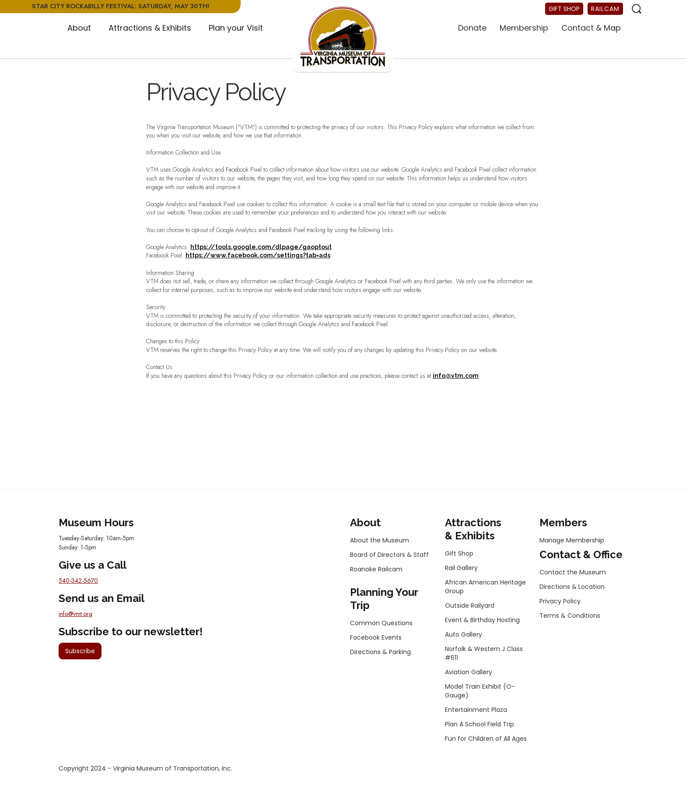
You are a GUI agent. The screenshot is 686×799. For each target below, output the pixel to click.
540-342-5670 (78, 580)
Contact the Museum (572, 572)
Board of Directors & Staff (389, 554)
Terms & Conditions (569, 615)
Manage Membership (571, 540)
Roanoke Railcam (376, 569)
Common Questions (381, 623)
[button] (79, 28)
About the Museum (379, 540)
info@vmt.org (75, 613)
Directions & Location (572, 586)
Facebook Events (376, 637)
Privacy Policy (560, 601)
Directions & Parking (380, 652)
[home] (343, 37)
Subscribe (80, 651)
